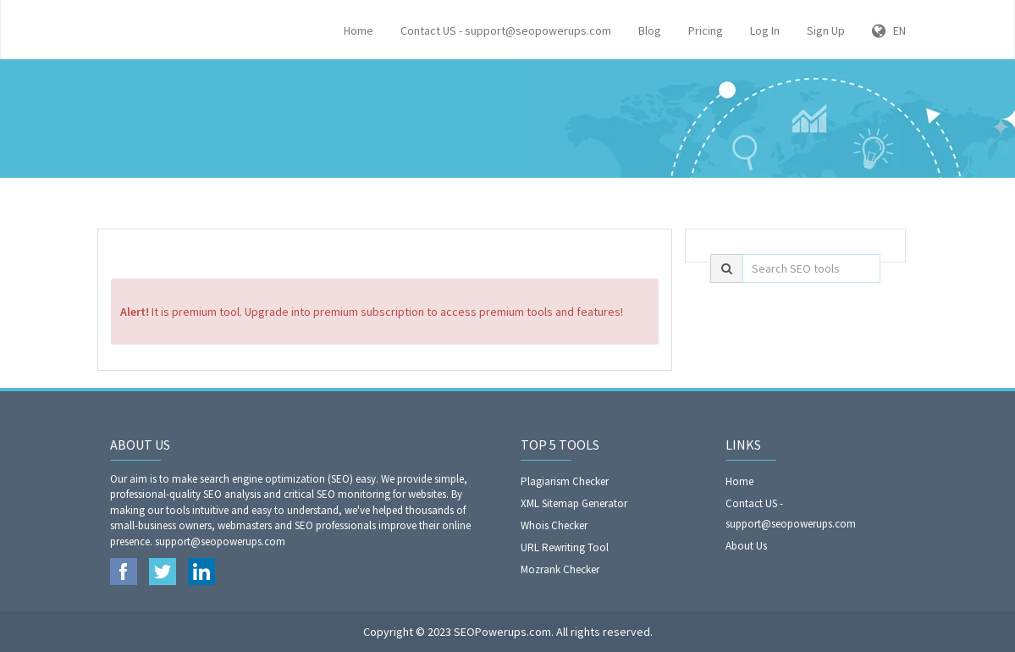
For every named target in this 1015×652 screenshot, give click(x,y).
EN (889, 30)
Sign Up (826, 30)
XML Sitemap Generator (574, 503)
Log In (765, 30)
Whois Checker (554, 525)
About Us (746, 546)
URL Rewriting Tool (565, 547)
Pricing (705, 30)
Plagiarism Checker (565, 481)
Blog (649, 30)
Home (358, 30)
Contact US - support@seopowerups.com (505, 30)
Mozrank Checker (560, 569)
